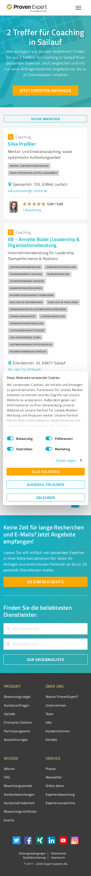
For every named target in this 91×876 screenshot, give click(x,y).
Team (50, 713)
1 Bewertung (31, 210)
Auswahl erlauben (45, 484)
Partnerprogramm (17, 731)
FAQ (7, 777)
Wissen (9, 768)
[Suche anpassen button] (45, 118)
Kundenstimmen (58, 731)
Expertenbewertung (60, 794)
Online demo (55, 785)
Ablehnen (45, 497)
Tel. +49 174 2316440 (24, 369)
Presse (51, 768)
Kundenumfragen (16, 705)
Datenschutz (58, 853)
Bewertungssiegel (17, 696)
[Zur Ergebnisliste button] (45, 659)
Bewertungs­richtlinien (20, 811)
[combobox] (45, 628)
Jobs (49, 722)
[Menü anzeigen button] (78, 8)
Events (9, 820)
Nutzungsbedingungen (32, 853)
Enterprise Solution (18, 722)
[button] (34, 204)
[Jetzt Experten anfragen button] (45, 90)
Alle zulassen (45, 471)
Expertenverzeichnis (60, 803)
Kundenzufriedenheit (19, 803)
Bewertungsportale (18, 785)
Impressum (57, 857)
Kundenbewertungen (19, 794)
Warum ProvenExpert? (62, 696)
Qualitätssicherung (34, 857)
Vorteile (9, 713)
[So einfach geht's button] (45, 582)
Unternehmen (56, 705)
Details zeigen (66, 460)
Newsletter (54, 777)
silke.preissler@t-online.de (27, 190)
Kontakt (51, 739)
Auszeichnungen (16, 739)
